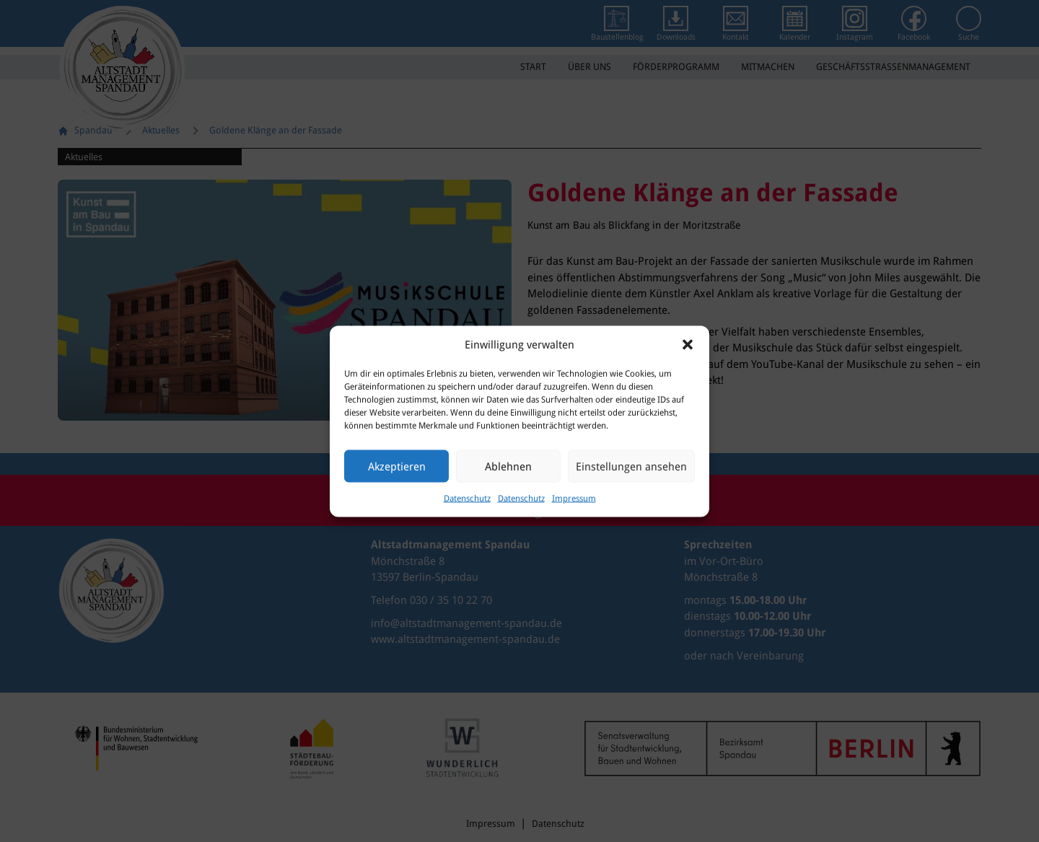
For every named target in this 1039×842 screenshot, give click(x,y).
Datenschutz (467, 499)
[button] (687, 344)
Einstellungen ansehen (631, 466)
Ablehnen (508, 466)
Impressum (574, 499)
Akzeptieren (397, 466)
